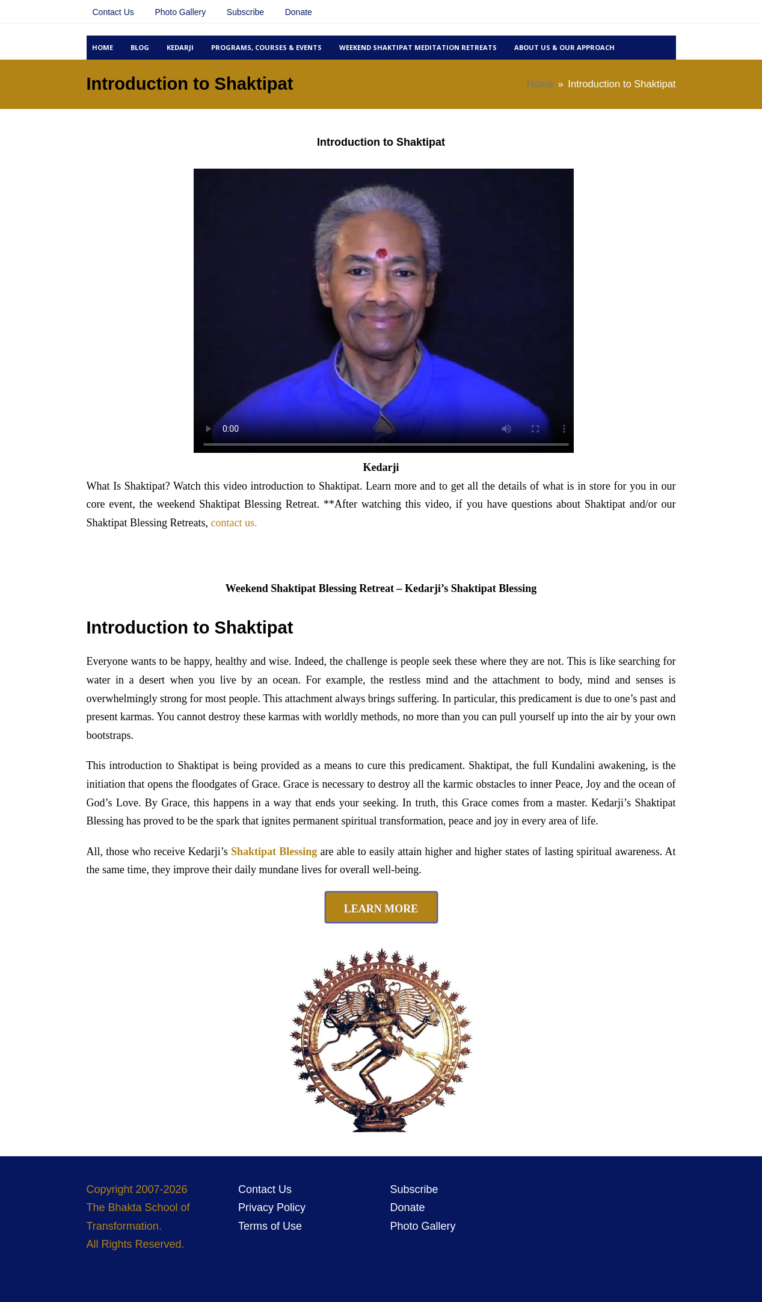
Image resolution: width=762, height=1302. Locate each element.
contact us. (233, 523)
